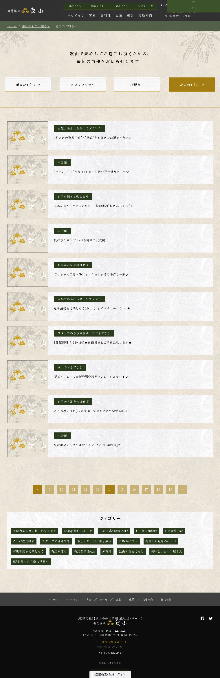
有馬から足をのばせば (161, 541)
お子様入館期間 (146, 531)
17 (146, 489)
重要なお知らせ (28, 84)
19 (170, 489)
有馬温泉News (84, 551)
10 (61, 489)
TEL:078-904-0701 (110, 642)
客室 (92, 15)
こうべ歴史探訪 (24, 541)
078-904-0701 (178, 11)
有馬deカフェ (128, 541)
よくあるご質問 (169, 4)
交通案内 (145, 15)
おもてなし (76, 15)
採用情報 (166, 599)
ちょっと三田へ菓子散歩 (94, 541)
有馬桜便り (59, 551)
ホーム (12, 26)
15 (122, 489)
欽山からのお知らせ (36, 26)
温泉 (118, 15)
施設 (130, 15)
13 (98, 489)
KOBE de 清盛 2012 (114, 531)
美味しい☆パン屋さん (166, 551)
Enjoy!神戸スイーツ (78, 531)
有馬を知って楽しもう (28, 551)
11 (73, 489)
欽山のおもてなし (131, 551)
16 (134, 489)
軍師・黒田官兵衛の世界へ (31, 562)
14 (110, 489)
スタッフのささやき (56, 541)
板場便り (137, 84)
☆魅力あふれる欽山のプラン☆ (34, 531)
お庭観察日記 (174, 531)
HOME (52, 599)
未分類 (107, 551)
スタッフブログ (83, 84)
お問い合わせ (188, 4)
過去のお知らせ (192, 84)
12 (85, 489)
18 (158, 489)
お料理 (106, 15)
